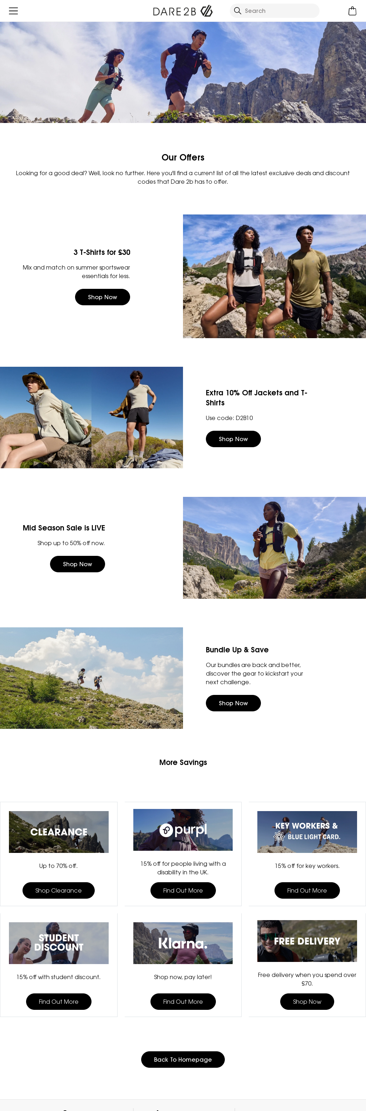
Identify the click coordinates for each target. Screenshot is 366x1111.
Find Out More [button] (183, 890)
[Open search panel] (275, 11)
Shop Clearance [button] (58, 890)
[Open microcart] (352, 10)
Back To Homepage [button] (183, 1059)
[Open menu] (13, 10)
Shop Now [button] (102, 297)
